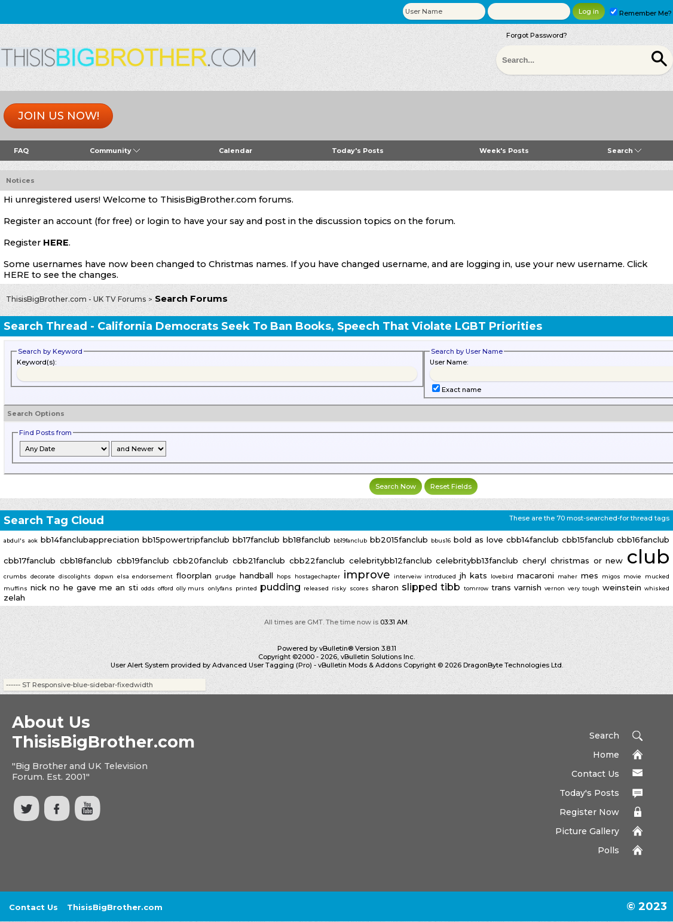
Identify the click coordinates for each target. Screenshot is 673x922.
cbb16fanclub (643, 539)
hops (284, 576)
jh (463, 575)
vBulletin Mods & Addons (360, 665)
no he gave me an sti (93, 587)
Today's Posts (358, 150)
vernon (554, 588)
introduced (440, 576)
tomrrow (476, 588)
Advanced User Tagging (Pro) (262, 665)
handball (256, 575)
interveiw (407, 576)
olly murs (190, 588)
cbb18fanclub (86, 560)
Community (115, 150)
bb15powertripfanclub (186, 539)
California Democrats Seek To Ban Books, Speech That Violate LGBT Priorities (319, 326)
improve (367, 574)
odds (148, 588)
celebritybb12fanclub (390, 560)
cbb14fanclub (532, 539)
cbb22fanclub (317, 560)
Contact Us (595, 773)
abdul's (14, 540)
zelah (14, 597)
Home (606, 754)
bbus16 (441, 540)
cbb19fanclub (143, 560)
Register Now (589, 812)
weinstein (621, 587)
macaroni (535, 575)
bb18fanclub (307, 539)
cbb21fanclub (259, 560)
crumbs (15, 576)
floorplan (194, 575)
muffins (15, 588)
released (316, 588)
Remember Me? (641, 13)
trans (501, 587)
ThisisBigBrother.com (115, 907)
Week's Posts (504, 150)
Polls (608, 850)
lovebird (502, 576)
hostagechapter (317, 576)
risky (339, 588)
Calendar (235, 150)
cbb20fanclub (200, 560)
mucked (657, 576)
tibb (450, 587)
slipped (420, 587)
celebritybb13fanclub (477, 560)
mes (589, 575)
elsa (123, 576)
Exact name (456, 389)
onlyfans (220, 588)
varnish (528, 587)
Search (624, 150)
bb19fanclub (350, 540)
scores (359, 588)
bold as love (478, 539)
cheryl (534, 560)
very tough (583, 588)
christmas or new (586, 560)
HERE (56, 242)
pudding (280, 587)
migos (611, 576)
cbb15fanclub (588, 539)
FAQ (21, 150)
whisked (656, 588)
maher (567, 576)
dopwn (104, 576)
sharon (385, 587)
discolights (75, 576)
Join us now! (58, 115)
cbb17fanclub (30, 560)
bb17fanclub (256, 539)
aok (33, 540)
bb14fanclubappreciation (90, 539)
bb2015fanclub (399, 539)
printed (246, 588)
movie (632, 576)
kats (478, 575)
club (648, 556)
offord (165, 588)
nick (38, 587)
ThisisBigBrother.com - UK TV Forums (76, 299)
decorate (42, 576)
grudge (225, 576)
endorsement (152, 576)
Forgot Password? (536, 35)
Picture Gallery (587, 831)
